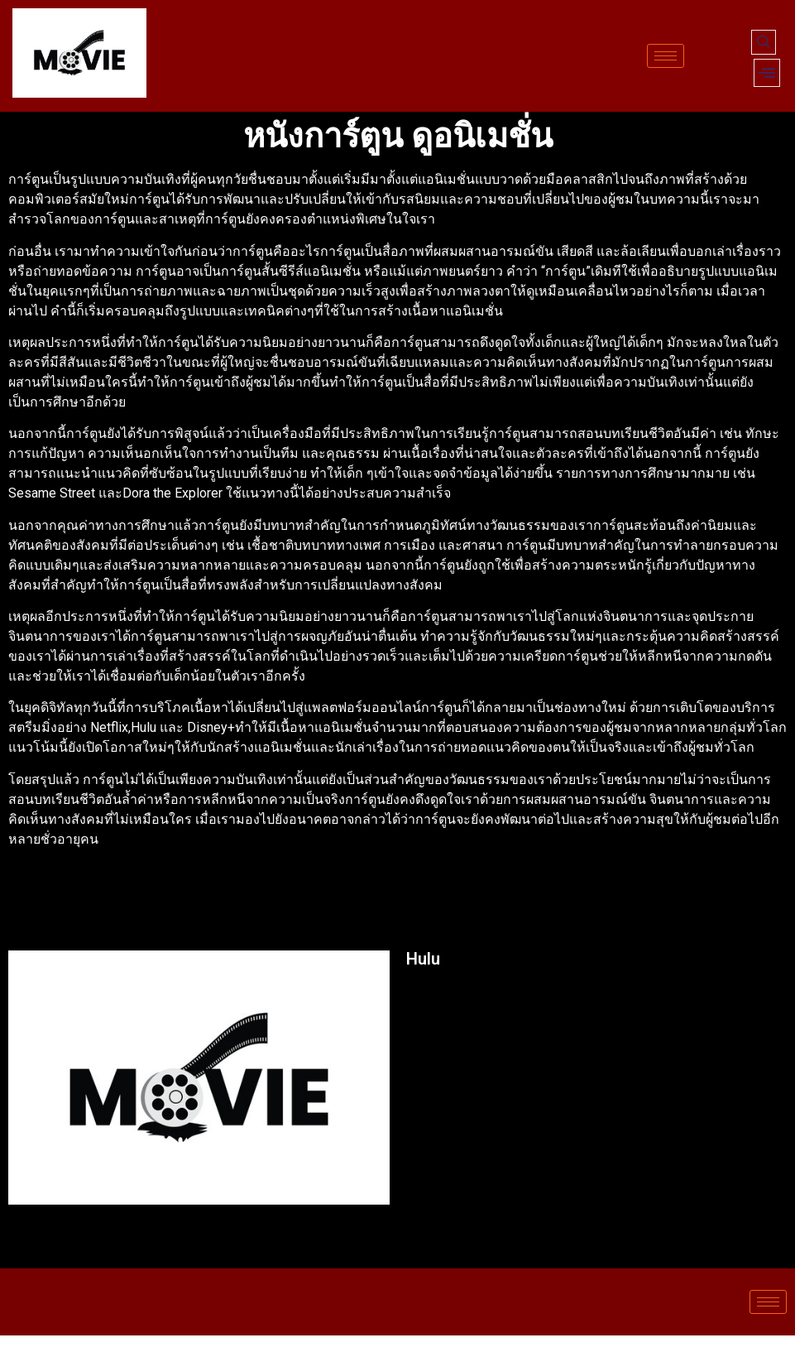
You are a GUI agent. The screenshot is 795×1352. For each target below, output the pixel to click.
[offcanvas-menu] (767, 73)
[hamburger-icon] (665, 56)
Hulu (423, 959)
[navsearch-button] (763, 42)
